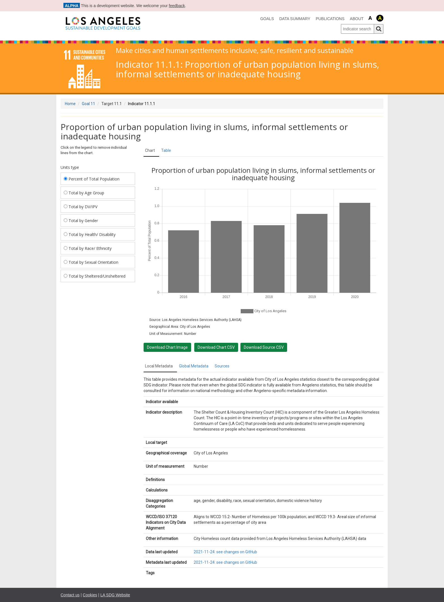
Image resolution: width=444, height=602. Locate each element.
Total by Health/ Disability (90, 234)
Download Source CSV (264, 347)
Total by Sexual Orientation (91, 262)
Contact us (70, 595)
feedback (177, 5)
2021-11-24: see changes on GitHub (225, 552)
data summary (294, 18)
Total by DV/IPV (80, 206)
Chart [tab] (150, 150)
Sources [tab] (222, 366)
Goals (267, 18)
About (357, 18)
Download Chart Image (167, 347)
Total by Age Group (84, 192)
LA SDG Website (115, 595)
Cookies (90, 595)
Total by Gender (81, 220)
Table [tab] (166, 150)
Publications (330, 18)
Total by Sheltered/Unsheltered (94, 276)
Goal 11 (88, 103)
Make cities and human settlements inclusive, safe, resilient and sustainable (234, 50)
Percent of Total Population (91, 179)
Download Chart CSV (216, 347)
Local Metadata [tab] (159, 366)
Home (70, 103)
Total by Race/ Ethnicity (88, 248)
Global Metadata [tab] (193, 366)
